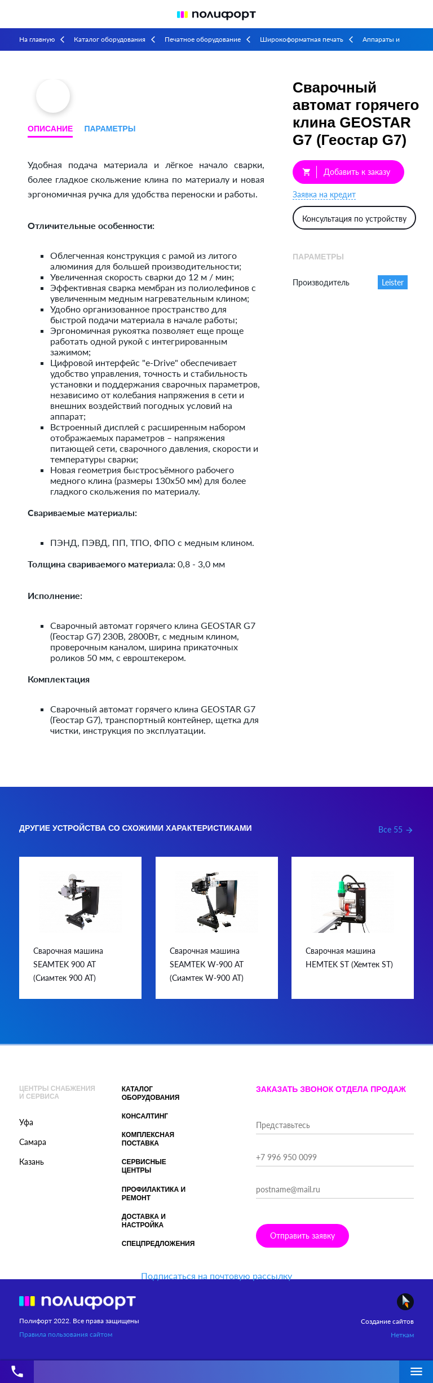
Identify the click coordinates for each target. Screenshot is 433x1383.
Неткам (402, 1335)
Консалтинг (145, 1116)
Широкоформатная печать (301, 39)
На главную (37, 39)
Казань (31, 1161)
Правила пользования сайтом (65, 1334)
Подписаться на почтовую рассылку (216, 1275)
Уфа (26, 1122)
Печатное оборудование (203, 39)
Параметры (109, 128)
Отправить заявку (302, 1235)
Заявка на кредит (324, 194)
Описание (50, 128)
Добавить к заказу (346, 172)
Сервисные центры (144, 1166)
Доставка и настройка (144, 1221)
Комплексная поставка (148, 1139)
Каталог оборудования (109, 39)
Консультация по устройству (354, 218)
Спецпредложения (158, 1244)
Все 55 (396, 829)
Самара (32, 1142)
